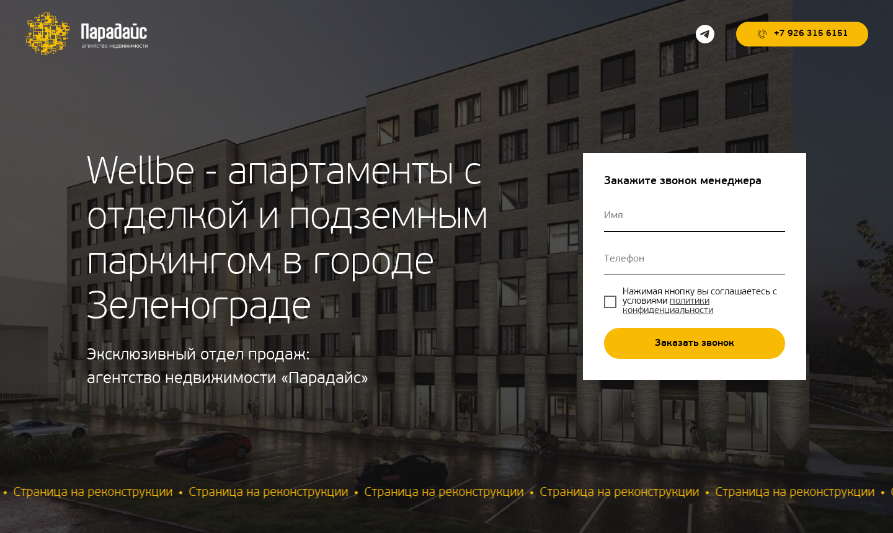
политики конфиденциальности (668, 306)
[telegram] (705, 34)
